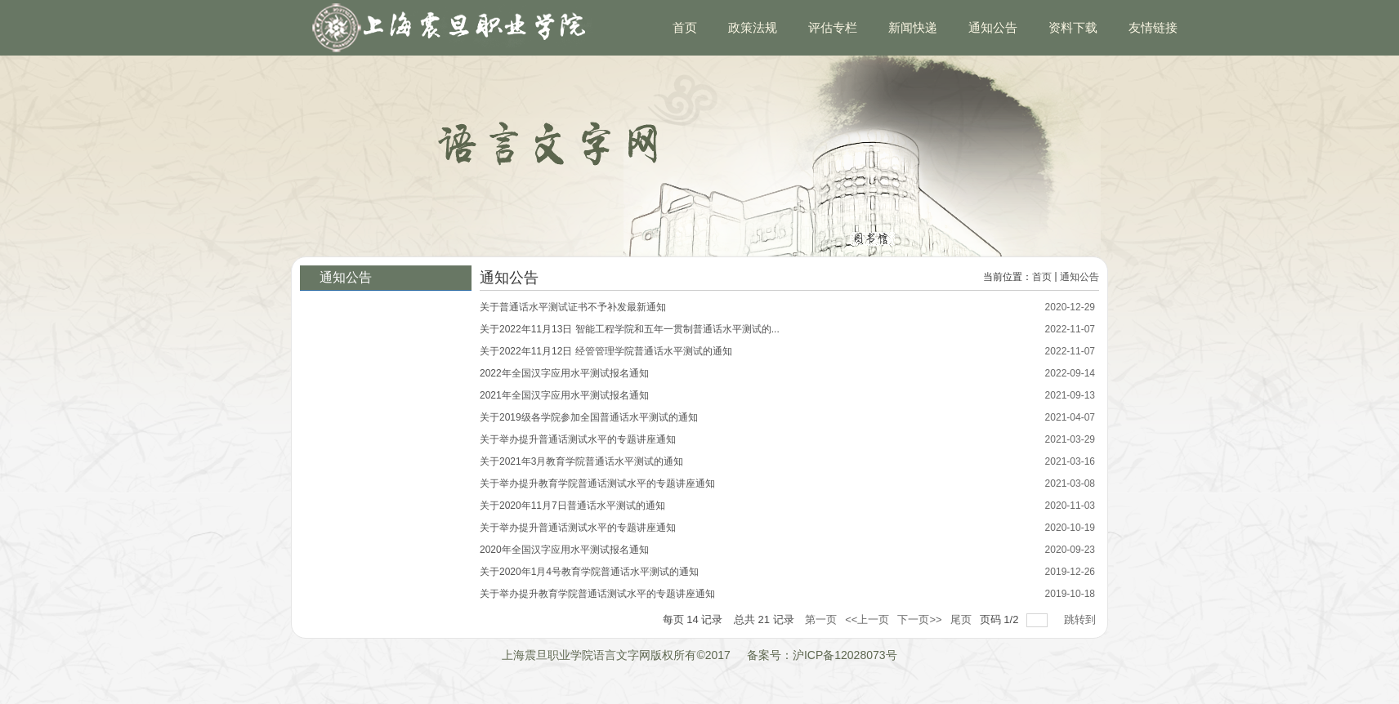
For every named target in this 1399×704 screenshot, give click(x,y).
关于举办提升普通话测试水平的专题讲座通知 (578, 439)
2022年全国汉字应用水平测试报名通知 (564, 373)
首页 (1042, 277)
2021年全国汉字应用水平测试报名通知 (564, 395)
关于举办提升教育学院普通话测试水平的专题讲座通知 (597, 483)
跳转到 (1081, 619)
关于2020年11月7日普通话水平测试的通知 (572, 505)
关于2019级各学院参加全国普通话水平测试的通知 (589, 417)
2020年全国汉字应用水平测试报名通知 (564, 549)
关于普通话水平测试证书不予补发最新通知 (573, 307)
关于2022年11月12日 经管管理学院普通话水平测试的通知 (606, 351)
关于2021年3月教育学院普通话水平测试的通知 (581, 461)
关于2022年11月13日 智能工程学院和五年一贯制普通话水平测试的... (630, 329)
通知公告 (1079, 277)
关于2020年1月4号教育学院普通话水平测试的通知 (589, 571)
